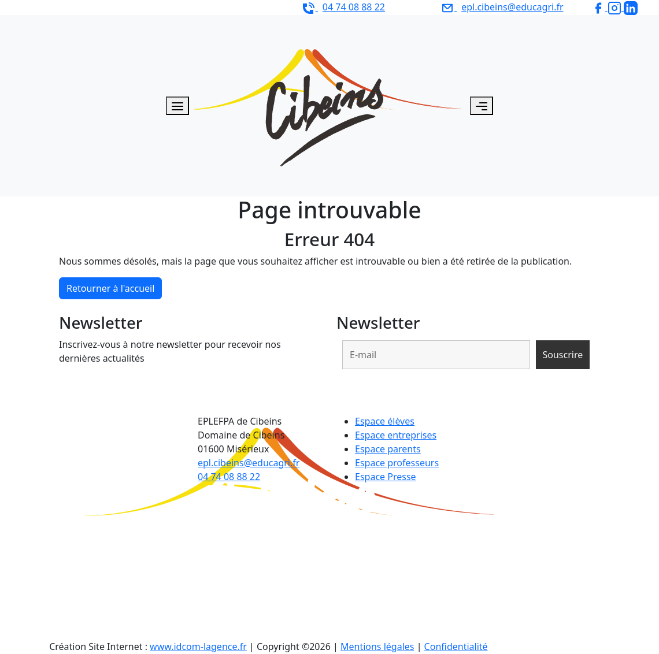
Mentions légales (377, 646)
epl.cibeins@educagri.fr (248, 462)
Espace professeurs (397, 462)
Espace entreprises (395, 435)
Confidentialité (456, 646)
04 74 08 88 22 (229, 476)
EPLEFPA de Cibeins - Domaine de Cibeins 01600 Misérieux (147, 7)
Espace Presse (385, 476)
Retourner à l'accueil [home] (110, 288)
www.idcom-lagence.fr (198, 646)
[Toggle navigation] (481, 105)
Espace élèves (384, 421)
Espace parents (388, 449)
